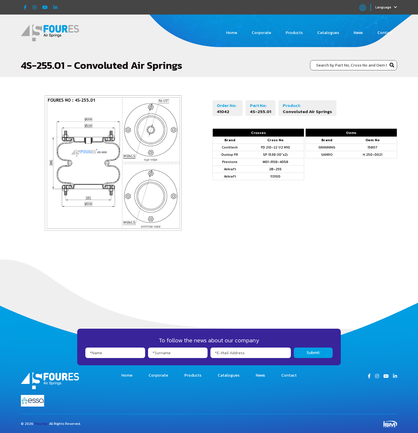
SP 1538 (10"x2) (275, 154)
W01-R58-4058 (275, 161)
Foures (41, 423)
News (358, 33)
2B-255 (275, 169)
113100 (275, 176)
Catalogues (328, 33)
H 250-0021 (372, 154)
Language (386, 7)
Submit (313, 353)
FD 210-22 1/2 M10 (275, 147)
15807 (372, 147)
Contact (385, 33)
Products (294, 33)
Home (231, 33)
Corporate (261, 33)
